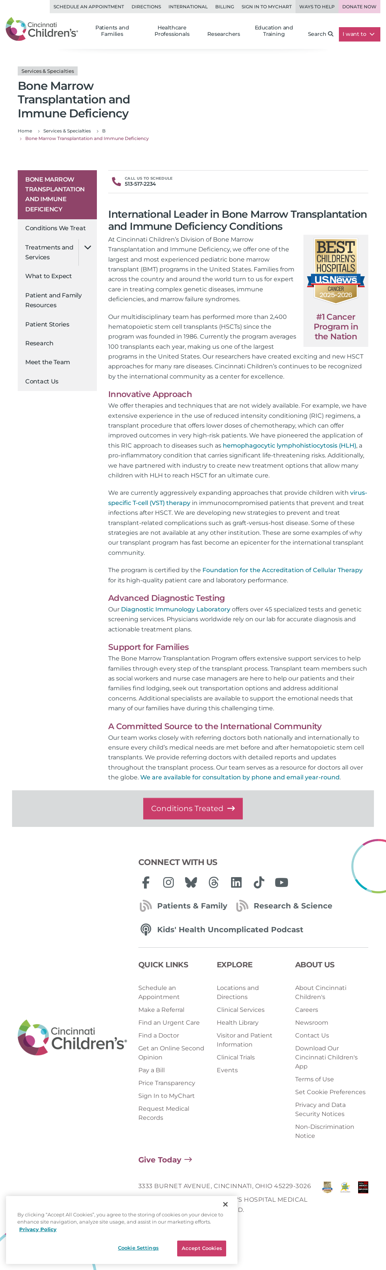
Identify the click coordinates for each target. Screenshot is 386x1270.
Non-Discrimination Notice (324, 1131)
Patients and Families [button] (112, 31)
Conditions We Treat (55, 228)
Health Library (238, 1022)
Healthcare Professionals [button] (172, 31)
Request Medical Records (163, 1113)
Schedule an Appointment (89, 6)
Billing (224, 6)
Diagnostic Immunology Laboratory (175, 609)
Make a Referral (161, 1009)
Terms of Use (314, 1079)
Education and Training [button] (274, 31)
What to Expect (48, 276)
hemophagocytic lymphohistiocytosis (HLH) (289, 445)
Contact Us (41, 381)
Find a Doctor (158, 1035)
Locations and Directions (238, 992)
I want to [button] (359, 34)
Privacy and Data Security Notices (320, 1109)
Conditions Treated (193, 808)
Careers (306, 1009)
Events (227, 1070)
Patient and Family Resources (53, 300)
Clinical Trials (236, 1057)
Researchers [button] (223, 34)
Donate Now (359, 6)
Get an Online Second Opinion (171, 1053)
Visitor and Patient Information (245, 1040)
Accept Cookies (202, 1248)
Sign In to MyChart (166, 1095)
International (188, 6)
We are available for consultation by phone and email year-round (240, 777)
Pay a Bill (151, 1070)
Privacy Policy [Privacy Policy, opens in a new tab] (38, 1229)
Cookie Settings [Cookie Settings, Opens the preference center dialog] (138, 1248)
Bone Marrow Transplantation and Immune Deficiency (55, 194)
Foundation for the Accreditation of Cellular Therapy (282, 570)
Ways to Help (317, 6)
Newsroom (311, 1022)
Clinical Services (241, 1009)
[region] (121, 1230)
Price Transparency (166, 1083)
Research (39, 343)
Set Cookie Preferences (330, 1092)
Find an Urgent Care (169, 1022)
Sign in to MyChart (267, 6)
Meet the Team (47, 362)
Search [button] (321, 34)
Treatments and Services (49, 252)
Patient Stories (47, 324)
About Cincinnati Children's (320, 992)
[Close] (225, 1204)
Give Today (159, 1159)
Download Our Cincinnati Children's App (326, 1057)
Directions (146, 6)
